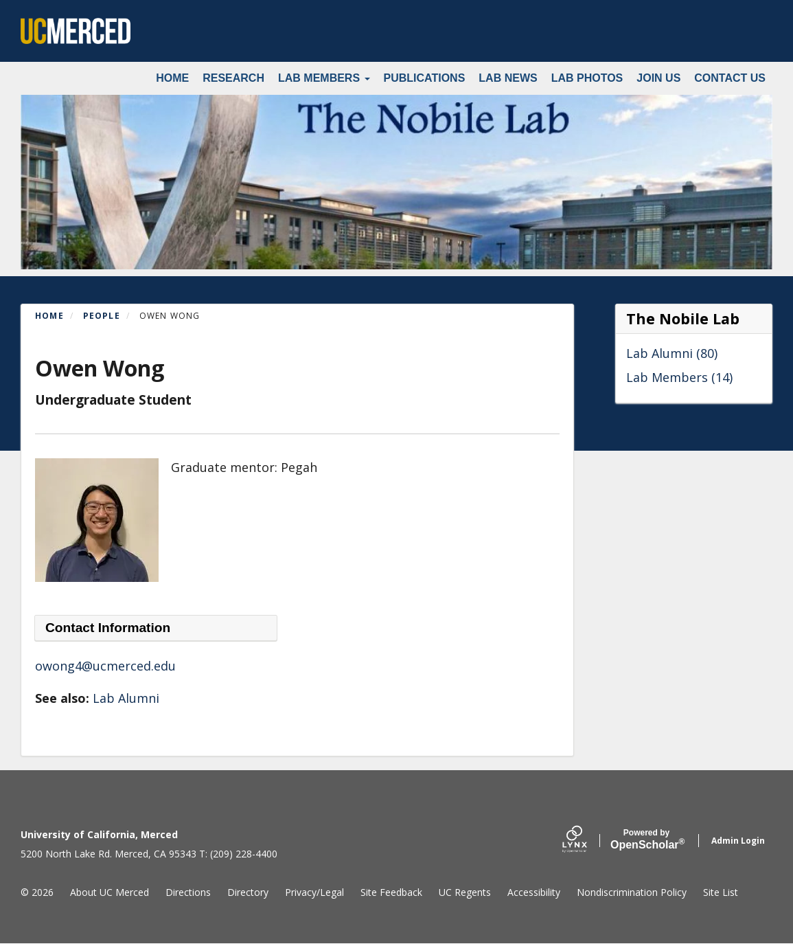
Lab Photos (587, 78)
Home (172, 78)
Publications (425, 78)
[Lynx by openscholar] (586, 840)
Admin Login (738, 840)
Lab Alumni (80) (671, 353)
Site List (720, 892)
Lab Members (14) (679, 377)
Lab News (508, 78)
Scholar (646, 840)
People (101, 316)
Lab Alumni (126, 698)
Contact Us (730, 78)
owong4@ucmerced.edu (105, 666)
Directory (247, 892)
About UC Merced (109, 892)
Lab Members (324, 78)
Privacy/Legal (314, 892)
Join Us (658, 78)
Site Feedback (391, 892)
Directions (188, 892)
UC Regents (465, 892)
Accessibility (533, 892)
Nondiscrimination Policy (632, 892)
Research (233, 78)
